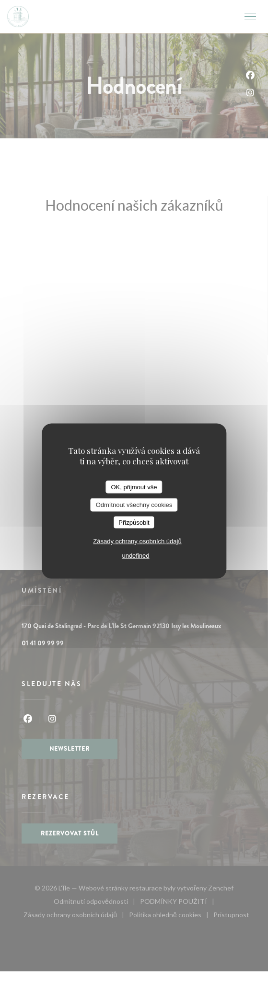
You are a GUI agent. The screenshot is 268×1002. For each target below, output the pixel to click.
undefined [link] (135, 555)
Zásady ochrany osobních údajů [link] (137, 541)
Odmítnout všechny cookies (134, 504)
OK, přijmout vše (134, 486)
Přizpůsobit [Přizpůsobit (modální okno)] (133, 522)
